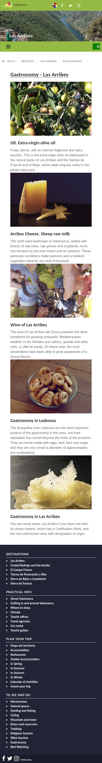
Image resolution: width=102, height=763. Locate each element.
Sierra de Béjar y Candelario (28, 579)
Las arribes (48, 61)
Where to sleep (20, 608)
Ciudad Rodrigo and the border (30, 565)
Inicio (11, 61)
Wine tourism (19, 738)
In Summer (18, 668)
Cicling (15, 715)
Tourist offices (19, 617)
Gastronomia (72, 61)
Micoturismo (19, 702)
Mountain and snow (23, 720)
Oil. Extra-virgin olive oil (32, 143)
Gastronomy (18, 742)
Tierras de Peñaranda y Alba (29, 574)
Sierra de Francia (21, 583)
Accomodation (20, 650)
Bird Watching (20, 747)
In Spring (16, 664)
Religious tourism (22, 733)
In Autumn (17, 673)
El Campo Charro (21, 570)
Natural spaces (20, 706)
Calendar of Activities (24, 682)
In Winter (17, 677)
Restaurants (18, 655)
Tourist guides (19, 630)
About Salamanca (22, 599)
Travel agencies (20, 621)
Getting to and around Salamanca (32, 603)
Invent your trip (21, 686)
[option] (51, 21)
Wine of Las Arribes (28, 325)
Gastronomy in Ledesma (33, 420)
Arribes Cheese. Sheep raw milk (40, 234)
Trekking (16, 729)
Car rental (17, 626)
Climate (15, 612)
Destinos (27, 61)
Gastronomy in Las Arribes (35, 516)
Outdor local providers (25, 659)
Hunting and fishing (23, 711)
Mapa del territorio (23, 646)
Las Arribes (18, 561)
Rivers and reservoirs (24, 724)
